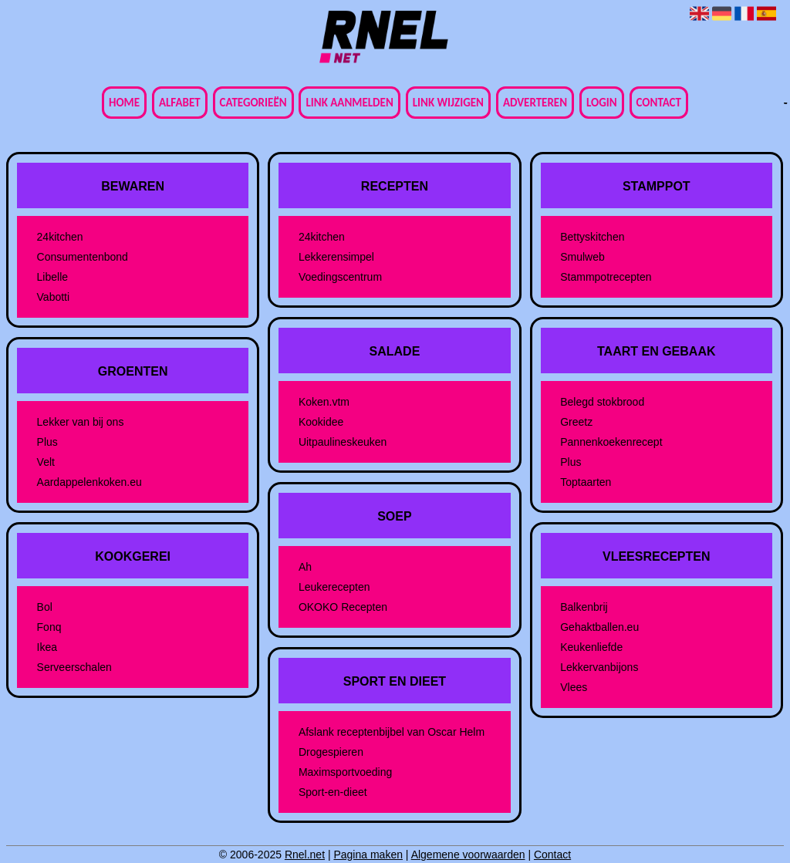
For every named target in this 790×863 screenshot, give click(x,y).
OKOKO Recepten (343, 607)
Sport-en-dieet (333, 792)
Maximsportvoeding (345, 772)
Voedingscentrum (340, 277)
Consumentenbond (82, 257)
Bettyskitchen (592, 237)
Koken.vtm (324, 402)
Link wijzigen (448, 103)
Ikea (47, 647)
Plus (47, 442)
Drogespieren (331, 752)
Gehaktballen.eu (599, 627)
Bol (44, 607)
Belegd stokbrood (602, 402)
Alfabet (180, 103)
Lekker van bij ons (80, 422)
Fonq (49, 627)
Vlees (573, 687)
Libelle (52, 277)
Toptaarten (585, 482)
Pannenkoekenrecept (611, 442)
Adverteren (535, 103)
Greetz (576, 422)
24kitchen (60, 237)
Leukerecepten (334, 587)
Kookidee (321, 422)
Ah (305, 567)
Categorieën (253, 103)
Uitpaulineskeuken (343, 442)
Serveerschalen (74, 667)
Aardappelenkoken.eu (89, 482)
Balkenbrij (583, 607)
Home (124, 103)
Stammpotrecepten (605, 277)
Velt (46, 462)
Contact (658, 103)
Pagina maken (368, 854)
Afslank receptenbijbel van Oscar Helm (391, 732)
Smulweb (582, 257)
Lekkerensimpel (336, 257)
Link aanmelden (349, 103)
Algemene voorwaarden (468, 854)
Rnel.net (305, 854)
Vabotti (53, 297)
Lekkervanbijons (599, 667)
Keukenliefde (591, 647)
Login (601, 103)
